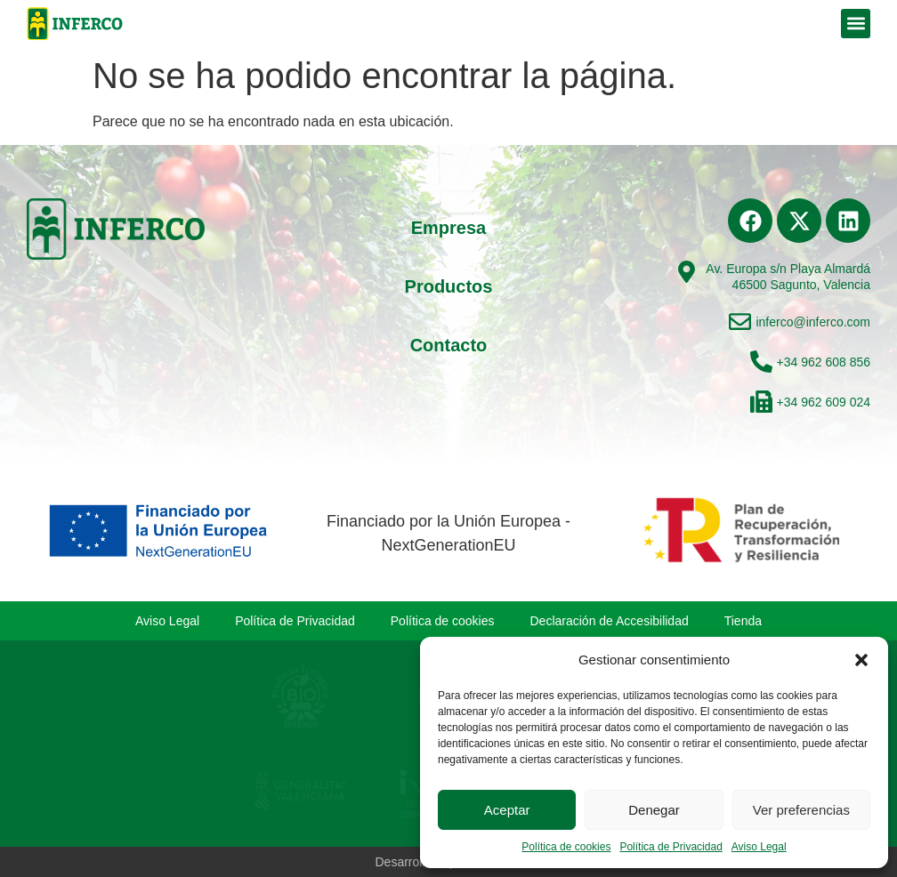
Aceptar (507, 809)
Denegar (654, 809)
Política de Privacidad (670, 847)
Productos (449, 286)
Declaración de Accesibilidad (609, 621)
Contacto (449, 345)
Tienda (743, 621)
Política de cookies (565, 847)
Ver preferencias (801, 809)
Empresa (449, 227)
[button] (861, 660)
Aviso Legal (759, 847)
